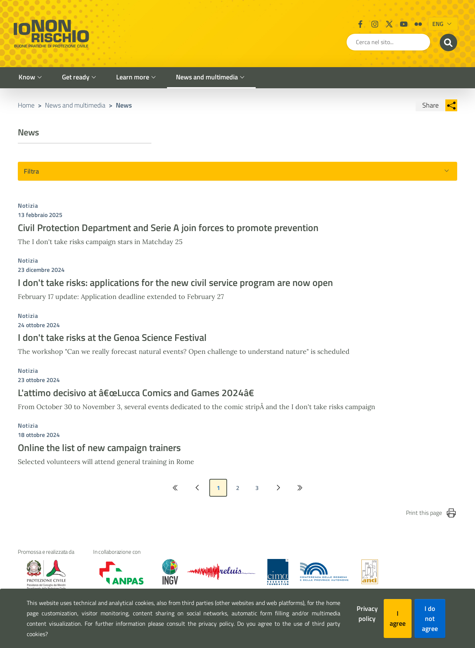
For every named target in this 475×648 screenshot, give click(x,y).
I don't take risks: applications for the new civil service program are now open (175, 288)
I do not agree (430, 618)
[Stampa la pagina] (451, 518)
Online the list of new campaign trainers (99, 453)
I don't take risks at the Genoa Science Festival (112, 343)
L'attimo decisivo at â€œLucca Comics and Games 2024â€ (139, 398)
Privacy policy (367, 613)
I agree (398, 618)
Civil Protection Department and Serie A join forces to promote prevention (168, 233)
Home (26, 110)
